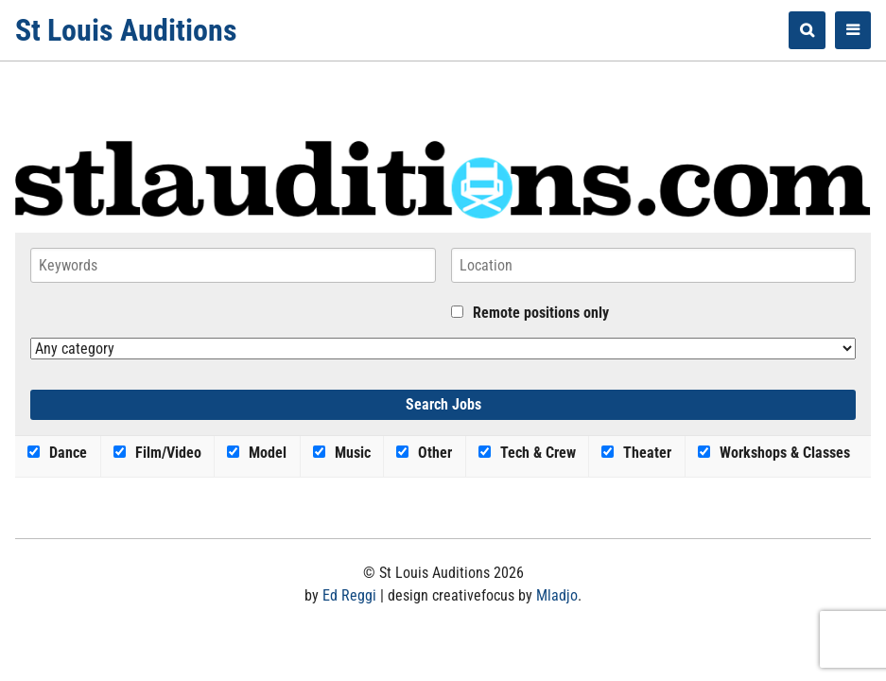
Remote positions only (541, 313)
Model (257, 453)
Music (342, 453)
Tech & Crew (527, 453)
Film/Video (157, 453)
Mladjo (557, 595)
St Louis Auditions (126, 30)
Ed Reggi (349, 595)
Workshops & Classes (774, 453)
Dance (57, 453)
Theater (636, 453)
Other (424, 453)
